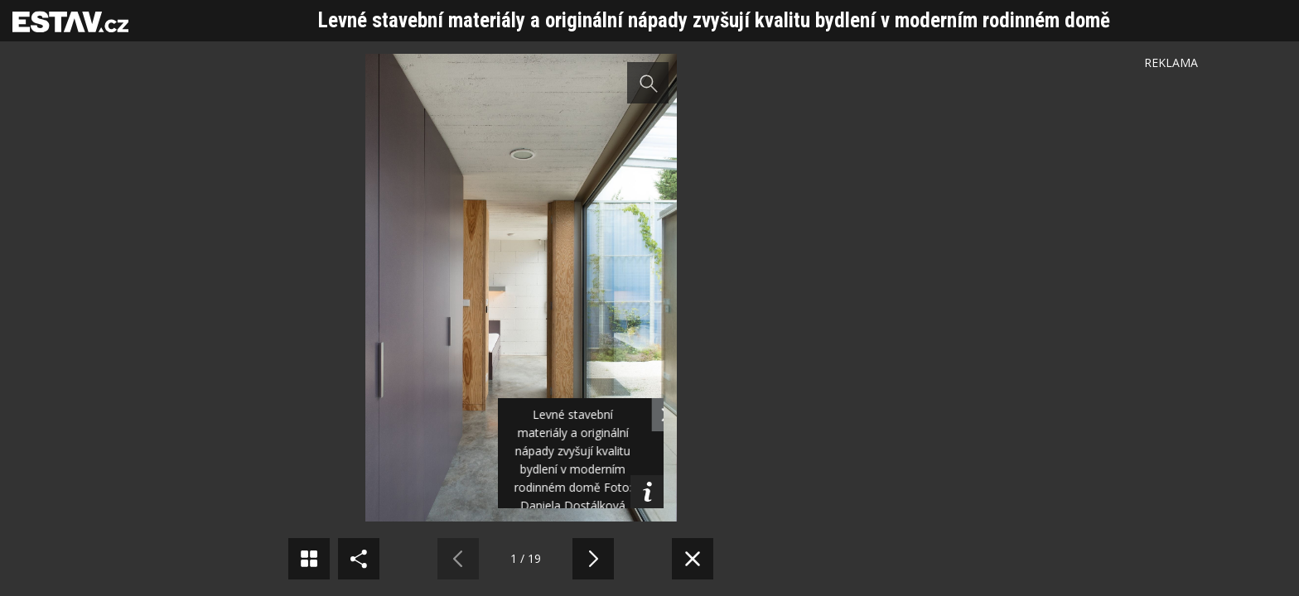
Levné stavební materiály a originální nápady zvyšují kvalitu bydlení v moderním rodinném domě (714, 20)
